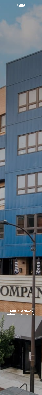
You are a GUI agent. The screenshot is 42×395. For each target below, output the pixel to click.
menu (39, 4)
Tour (3, 4)
